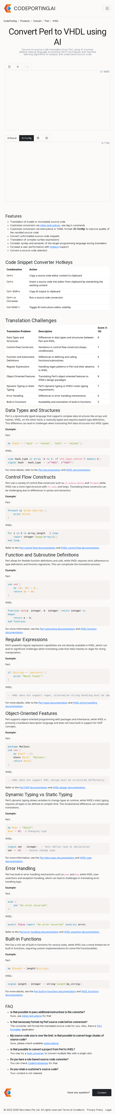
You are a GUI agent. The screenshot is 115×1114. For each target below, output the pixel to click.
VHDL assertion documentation (81, 932)
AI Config (26, 138)
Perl (47, 21)
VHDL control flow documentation (80, 547)
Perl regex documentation (53, 702)
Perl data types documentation (57, 857)
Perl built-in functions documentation (55, 991)
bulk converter (35, 1053)
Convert (37, 21)
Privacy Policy (95, 1109)
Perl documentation (49, 470)
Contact (101, 1092)
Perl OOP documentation (33, 787)
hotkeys (54, 246)
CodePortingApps (38, 1063)
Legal (108, 1109)
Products (25, 21)
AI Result (12, 138)
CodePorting (10, 21)
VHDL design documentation (69, 787)
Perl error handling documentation (39, 932)
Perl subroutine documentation (57, 628)
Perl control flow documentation (37, 547)
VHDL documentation (78, 470)
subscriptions (51, 1043)
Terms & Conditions (73, 1109)
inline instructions (50, 225)
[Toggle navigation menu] (107, 8)
